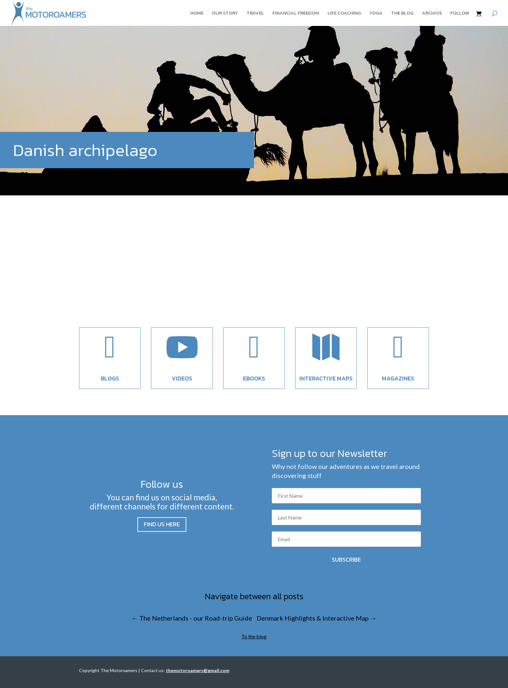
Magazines (398, 378)
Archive (432, 14)
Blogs (110, 378)
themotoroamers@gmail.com (197, 670)
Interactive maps (325, 378)
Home (196, 14)
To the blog (254, 636)
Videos (182, 378)
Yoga (376, 14)
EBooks (254, 378)
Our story (225, 14)
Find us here (162, 524)
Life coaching (344, 14)
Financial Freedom (295, 14)
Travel (255, 14)
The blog (402, 14)
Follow (459, 14)
